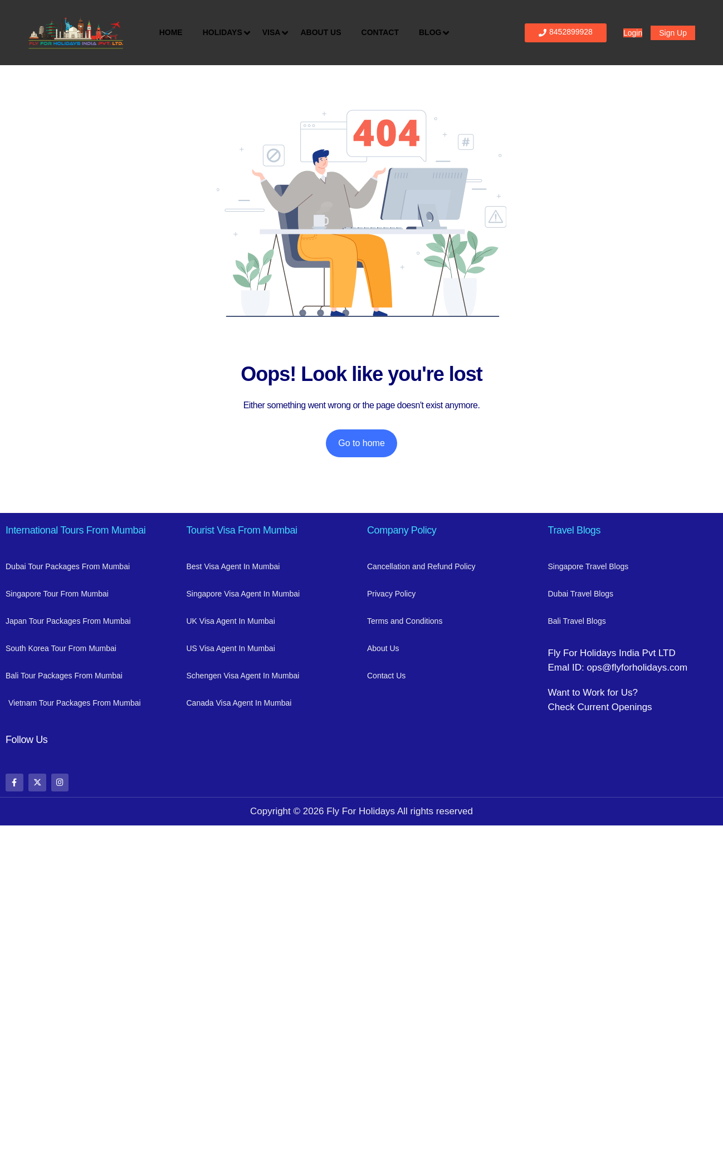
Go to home (361, 443)
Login (632, 32)
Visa (274, 33)
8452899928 (566, 32)
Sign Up (673, 32)
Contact (380, 32)
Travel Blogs (574, 530)
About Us (320, 32)
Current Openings (614, 707)
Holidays (225, 33)
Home (171, 32)
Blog (433, 33)
